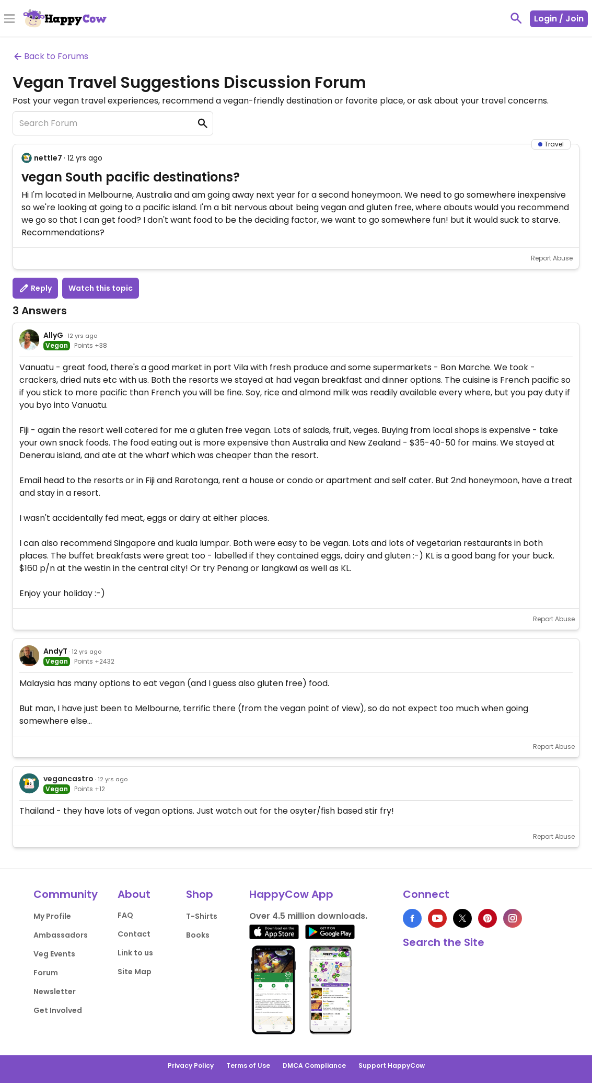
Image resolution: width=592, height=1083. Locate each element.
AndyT (55, 651)
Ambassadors (60, 935)
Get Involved (57, 1010)
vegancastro (68, 778)
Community (65, 894)
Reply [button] (35, 288)
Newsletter (54, 991)
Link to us (135, 953)
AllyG (53, 335)
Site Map (135, 971)
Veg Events (54, 954)
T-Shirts (201, 916)
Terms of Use (248, 1065)
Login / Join (559, 19)
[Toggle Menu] (9, 19)
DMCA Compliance (314, 1065)
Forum (45, 972)
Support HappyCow (391, 1065)
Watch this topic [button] (100, 288)
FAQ (125, 915)
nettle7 (48, 158)
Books (198, 935)
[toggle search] (516, 18)
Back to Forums (50, 56)
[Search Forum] (113, 123)
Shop (199, 894)
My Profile (52, 916)
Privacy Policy (191, 1065)
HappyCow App (291, 894)
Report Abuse (552, 258)
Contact (134, 934)
